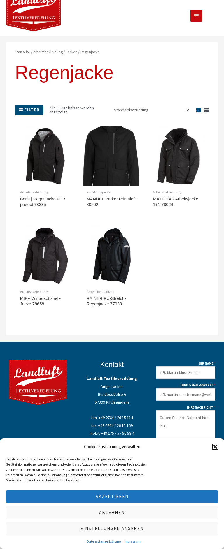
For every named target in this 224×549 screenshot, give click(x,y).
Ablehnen (112, 512)
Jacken (71, 54)
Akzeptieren (112, 496)
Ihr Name (207, 366)
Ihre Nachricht (201, 410)
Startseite (22, 54)
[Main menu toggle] (196, 17)
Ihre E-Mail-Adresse (198, 388)
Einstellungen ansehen (112, 528)
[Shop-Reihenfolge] (150, 112)
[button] (215, 447)
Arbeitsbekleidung (48, 54)
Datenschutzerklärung (104, 541)
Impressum (132, 541)
